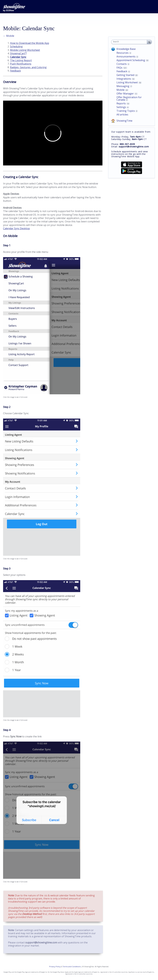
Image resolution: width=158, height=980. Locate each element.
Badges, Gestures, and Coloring (28, 67)
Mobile (120, 90)
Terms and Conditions (71, 966)
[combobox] (130, 42)
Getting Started (125, 75)
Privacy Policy (55, 966)
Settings (121, 107)
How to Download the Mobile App (29, 43)
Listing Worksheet (127, 82)
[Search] (149, 42)
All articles (122, 114)
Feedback (15, 70)
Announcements (125, 56)
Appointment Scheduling (130, 60)
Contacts (121, 64)
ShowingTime (124, 120)
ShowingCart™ (18, 53)
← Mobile (8, 36)
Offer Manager (125, 93)
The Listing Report (21, 60)
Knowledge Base (126, 49)
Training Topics (125, 111)
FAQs (119, 67)
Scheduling (16, 46)
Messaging (122, 86)
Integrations (123, 78)
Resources (122, 52)
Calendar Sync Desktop (16, 228)
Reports (121, 103)
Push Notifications (20, 63)
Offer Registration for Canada (129, 98)
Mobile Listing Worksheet (25, 50)
